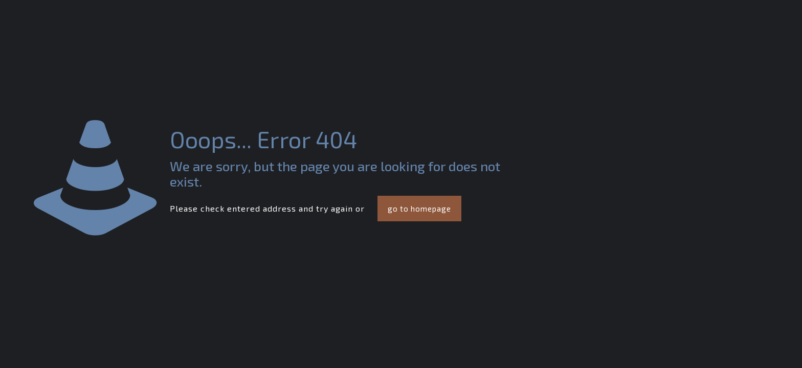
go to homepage (419, 208)
